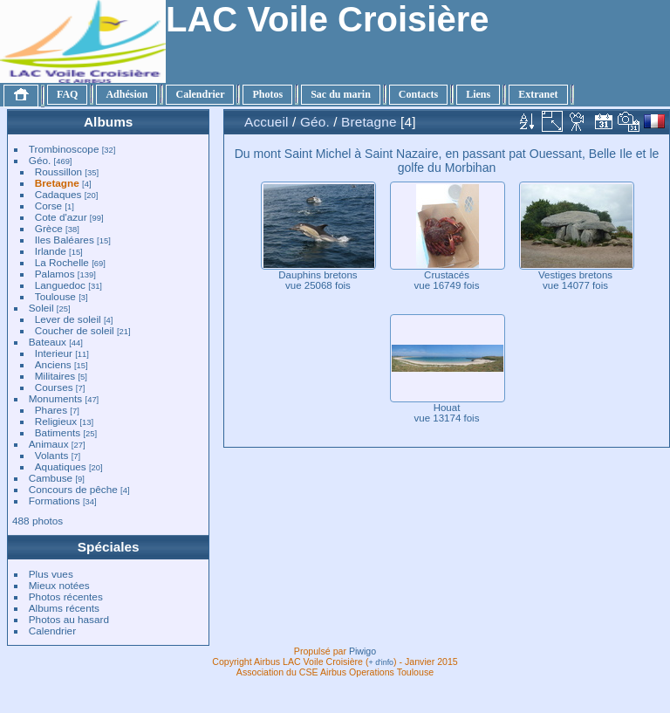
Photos (267, 94)
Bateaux (47, 341)
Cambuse (50, 477)
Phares (51, 409)
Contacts (418, 94)
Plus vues (51, 573)
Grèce (49, 228)
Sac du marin (341, 94)
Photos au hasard (69, 619)
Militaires (55, 375)
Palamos (55, 273)
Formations (54, 500)
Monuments (55, 398)
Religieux (56, 421)
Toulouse (55, 296)
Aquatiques (60, 466)
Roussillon (58, 171)
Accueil (266, 121)
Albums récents (64, 608)
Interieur (53, 353)
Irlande (50, 251)
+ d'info (381, 662)
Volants (52, 455)
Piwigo (362, 651)
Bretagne (57, 183)
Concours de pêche (73, 489)
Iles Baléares (64, 239)
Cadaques (58, 194)
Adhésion (126, 94)
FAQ (67, 94)
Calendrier (199, 94)
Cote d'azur (61, 217)
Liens (478, 94)
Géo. (40, 160)
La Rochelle (62, 262)
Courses (54, 387)
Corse (48, 205)
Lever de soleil (68, 319)
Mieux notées (59, 585)
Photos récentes (66, 596)
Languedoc (60, 285)
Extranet (537, 94)
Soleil (41, 307)
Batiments (57, 432)
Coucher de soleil (74, 330)
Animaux (49, 443)
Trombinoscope (64, 148)
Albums (108, 121)
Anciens (53, 364)
